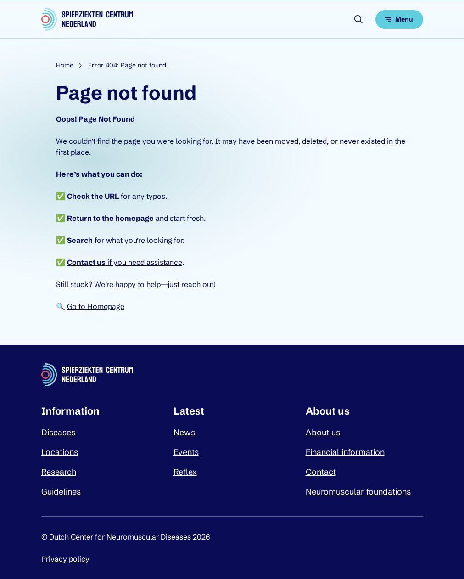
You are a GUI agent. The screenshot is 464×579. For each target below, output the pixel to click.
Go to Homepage (95, 306)
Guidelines (61, 491)
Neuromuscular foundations (358, 491)
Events (186, 452)
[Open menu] (399, 19)
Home (64, 65)
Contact (321, 472)
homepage (134, 218)
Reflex (185, 472)
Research (58, 472)
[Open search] (358, 19)
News (184, 432)
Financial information (345, 452)
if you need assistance (124, 262)
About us (323, 432)
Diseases (58, 432)
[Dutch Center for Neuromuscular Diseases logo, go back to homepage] (87, 19)
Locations (59, 452)
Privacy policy (65, 558)
